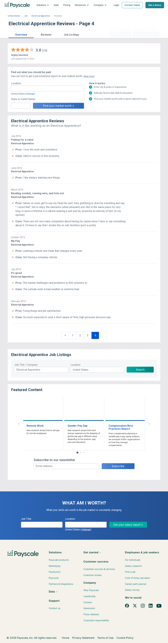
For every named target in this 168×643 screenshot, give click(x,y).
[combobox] (47, 88)
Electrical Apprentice (41, 16)
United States (14, 16)
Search (140, 369)
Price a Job (120, 34)
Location (75, 364)
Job (25, 16)
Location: (16, 83)
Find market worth (146, 34)
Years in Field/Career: (23, 99)
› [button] (149, 423)
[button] (21, 34)
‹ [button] (19, 423)
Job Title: (26, 518)
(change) (30, 93)
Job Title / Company (26, 364)
